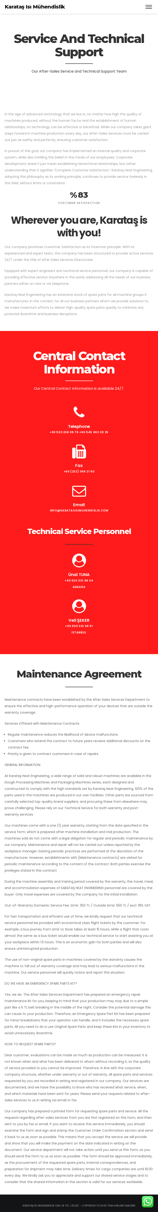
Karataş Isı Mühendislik (35, 7)
